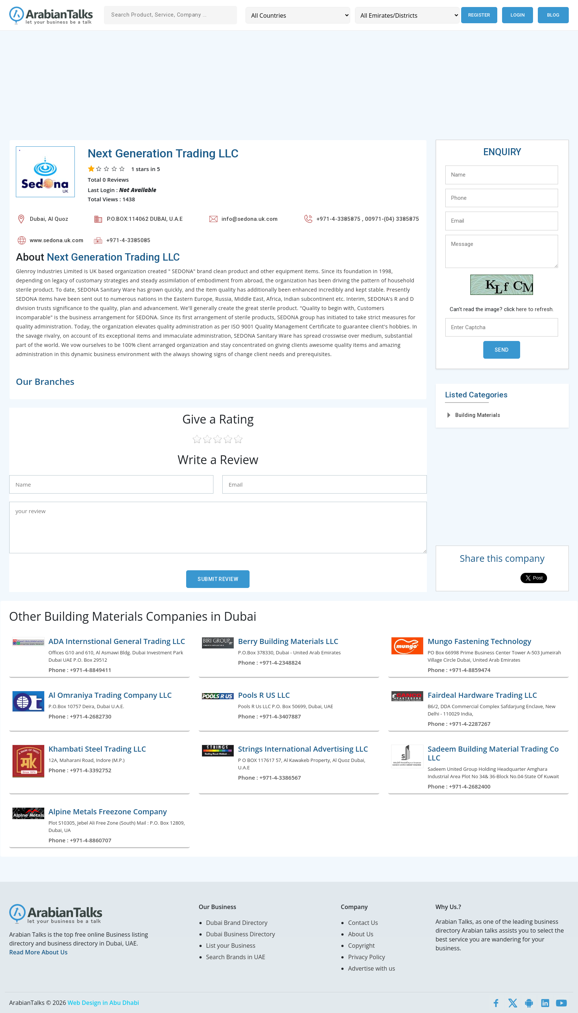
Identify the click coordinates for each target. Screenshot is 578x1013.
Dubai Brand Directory (237, 923)
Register (479, 15)
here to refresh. (535, 309)
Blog (553, 15)
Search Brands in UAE (235, 957)
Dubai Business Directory (240, 934)
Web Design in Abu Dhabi (103, 1003)
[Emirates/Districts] (407, 15)
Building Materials (477, 415)
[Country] (297, 15)
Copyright (361, 945)
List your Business (230, 945)
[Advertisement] (230, 88)
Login (518, 15)
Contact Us (363, 923)
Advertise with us (371, 968)
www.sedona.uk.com (56, 240)
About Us (360, 934)
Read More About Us (38, 952)
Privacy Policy (366, 957)
